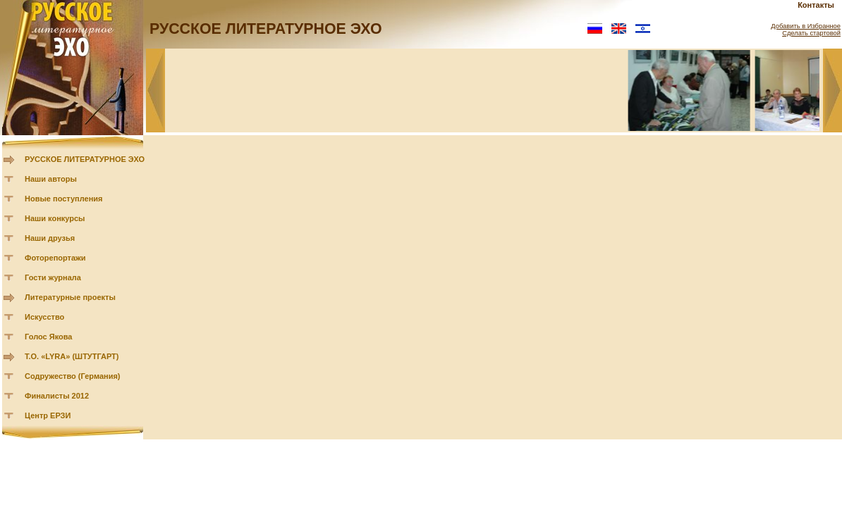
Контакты (816, 5)
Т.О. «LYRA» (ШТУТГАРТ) (72, 356)
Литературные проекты (70, 297)
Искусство (44, 317)
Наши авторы (51, 179)
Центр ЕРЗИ (48, 415)
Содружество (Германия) (72, 376)
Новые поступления (64, 198)
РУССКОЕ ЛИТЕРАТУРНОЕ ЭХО (85, 159)
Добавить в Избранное (806, 26)
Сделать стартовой (811, 33)
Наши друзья (50, 238)
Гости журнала (53, 277)
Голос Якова (48, 336)
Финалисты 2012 (57, 396)
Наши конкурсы (55, 218)
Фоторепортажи (55, 258)
